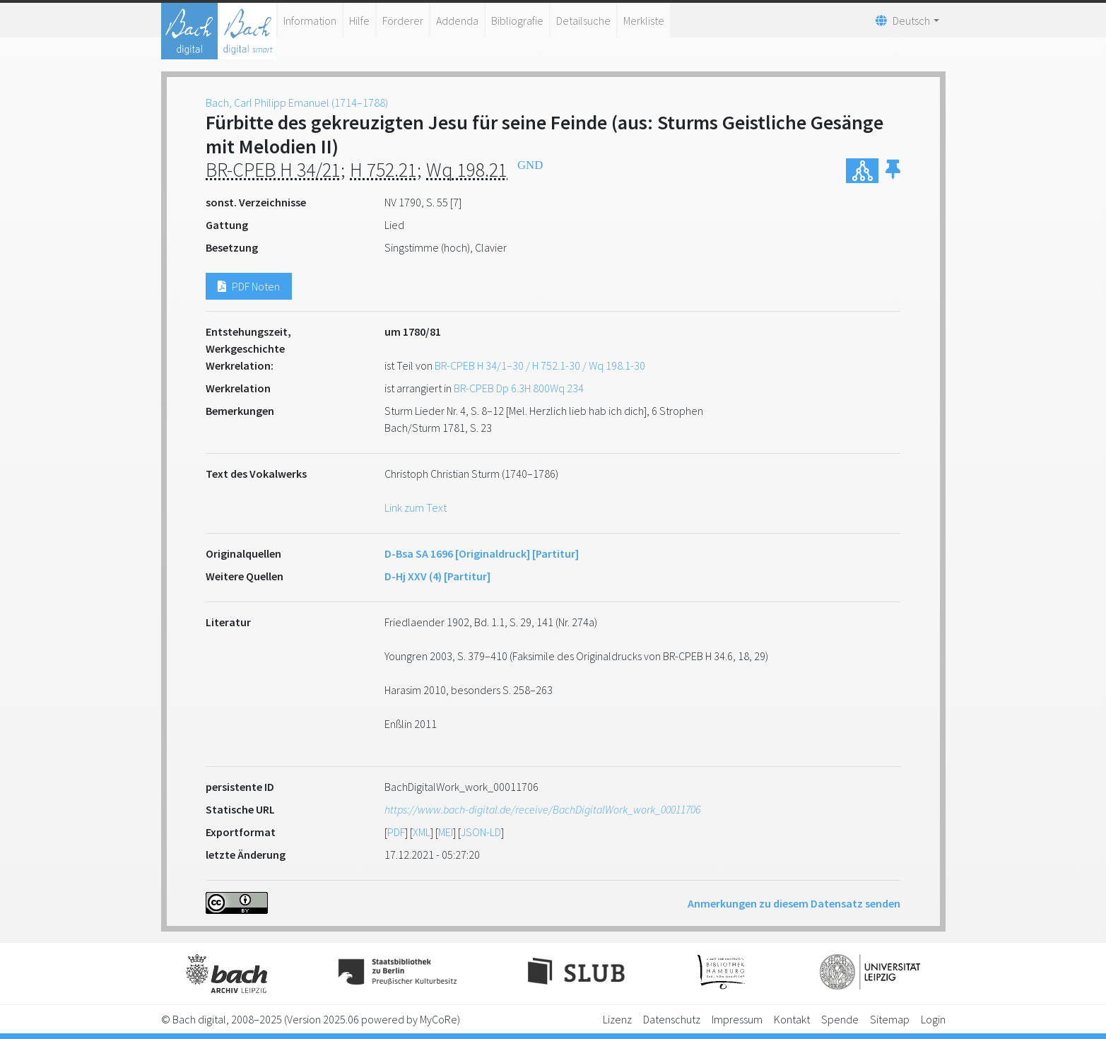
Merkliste (643, 20)
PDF (396, 832)
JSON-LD (481, 832)
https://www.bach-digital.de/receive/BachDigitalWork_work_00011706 (542, 809)
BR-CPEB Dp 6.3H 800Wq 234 (519, 388)
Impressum (737, 1019)
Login (933, 1019)
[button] (893, 170)
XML (421, 832)
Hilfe (359, 20)
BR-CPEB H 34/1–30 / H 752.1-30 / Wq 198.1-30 (540, 365)
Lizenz (617, 1019)
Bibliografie (517, 20)
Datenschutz (671, 1019)
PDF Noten (249, 286)
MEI (445, 832)
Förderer (402, 20)
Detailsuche (583, 20)
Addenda (457, 20)
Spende (840, 1019)
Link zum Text (415, 507)
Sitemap (890, 1019)
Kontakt (792, 1019)
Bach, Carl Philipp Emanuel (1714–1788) (297, 102)
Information (309, 20)
